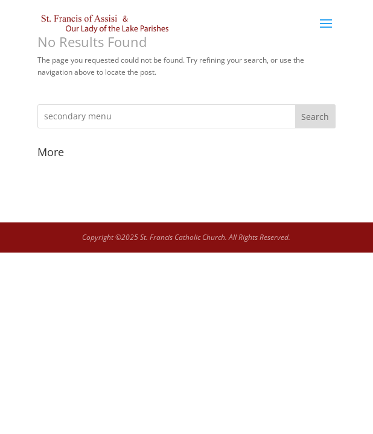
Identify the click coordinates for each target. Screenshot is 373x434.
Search (315, 116)
